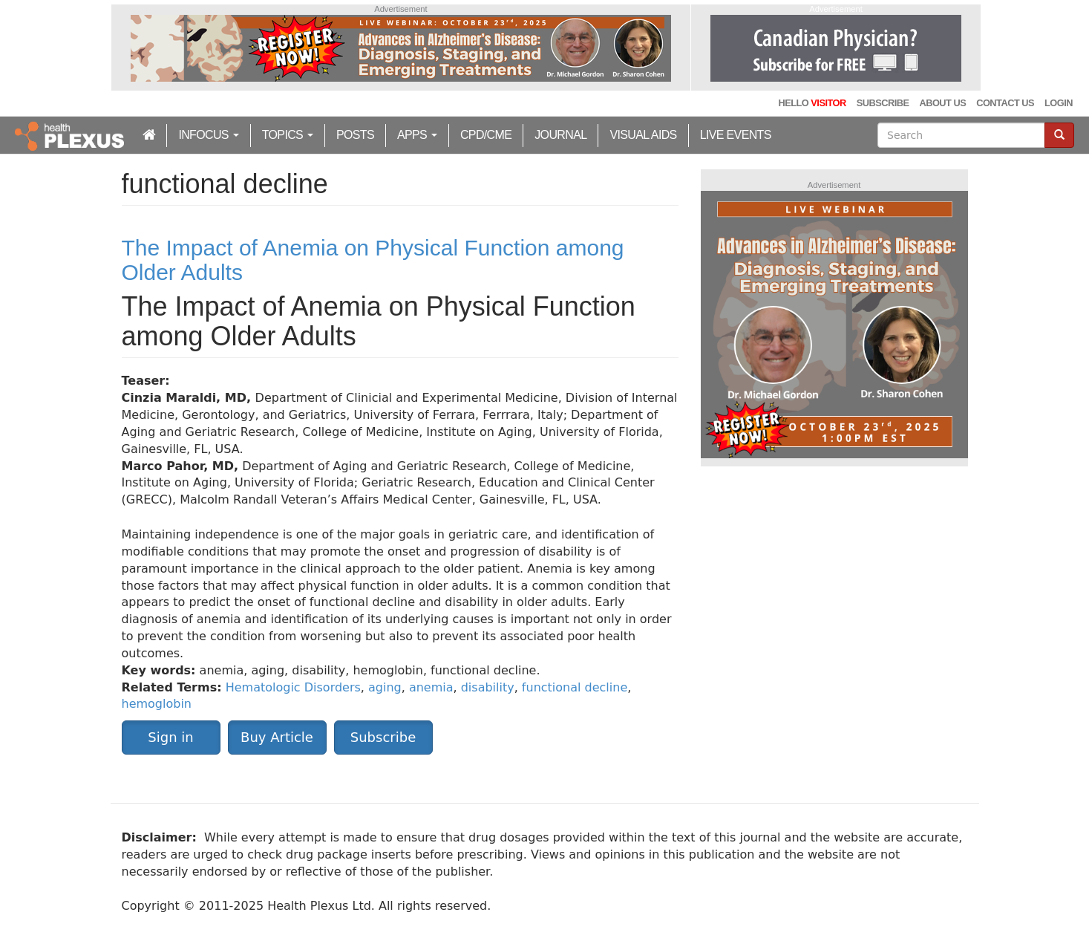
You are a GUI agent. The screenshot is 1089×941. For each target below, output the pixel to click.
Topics (287, 134)
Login (1058, 102)
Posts (355, 134)
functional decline (574, 687)
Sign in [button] (170, 737)
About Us (942, 102)
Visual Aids (642, 134)
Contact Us (1005, 102)
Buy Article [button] (277, 737)
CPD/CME (485, 134)
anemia (431, 687)
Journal (560, 134)
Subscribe (883, 102)
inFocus (208, 134)
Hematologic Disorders (293, 687)
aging (385, 687)
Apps (417, 134)
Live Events (735, 134)
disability (487, 687)
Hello (812, 102)
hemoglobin (157, 704)
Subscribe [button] (383, 737)
